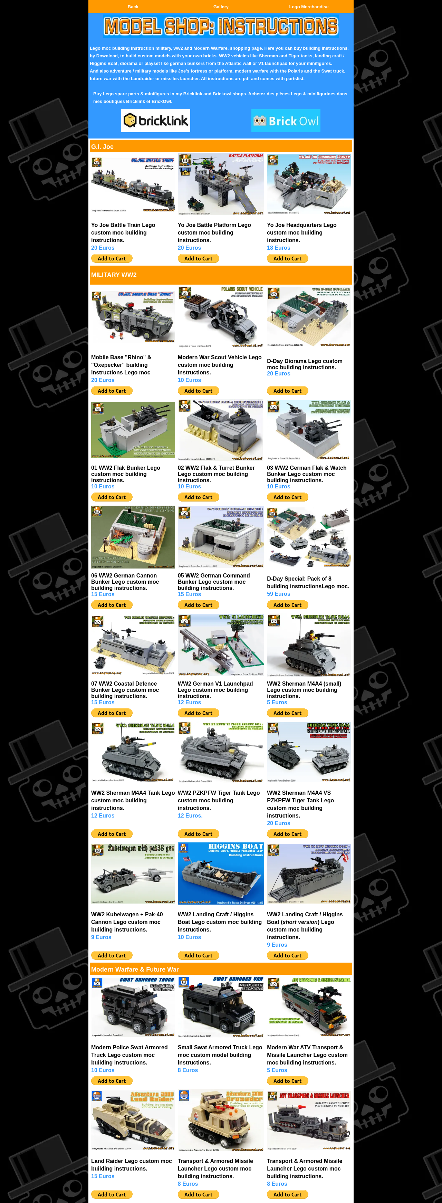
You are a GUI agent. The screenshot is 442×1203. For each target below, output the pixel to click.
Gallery (221, 6)
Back (133, 6)
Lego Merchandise (309, 6)
